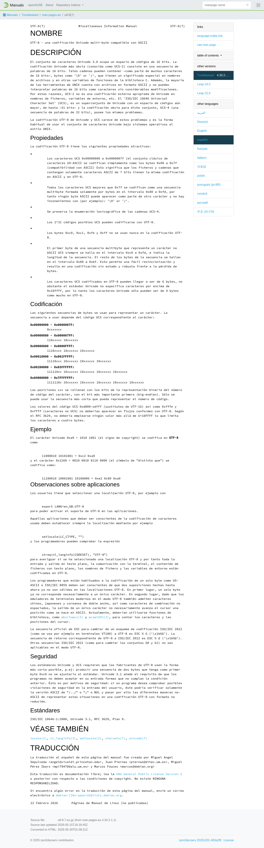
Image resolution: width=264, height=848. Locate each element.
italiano (202, 157)
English (202, 130)
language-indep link (210, 35)
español (202, 139)
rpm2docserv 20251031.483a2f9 (200, 840)
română (202, 193)
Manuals (10, 14)
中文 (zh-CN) (205, 211)
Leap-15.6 (203, 93)
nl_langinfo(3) (63, 738)
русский (202, 202)
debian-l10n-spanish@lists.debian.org (89, 795)
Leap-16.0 (203, 84)
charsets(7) (115, 738)
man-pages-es (51, 14)
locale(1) (38, 738)
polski (201, 175)
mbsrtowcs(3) (72, 617)
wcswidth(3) (99, 617)
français (202, 148)
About (49, 5)
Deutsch (202, 121)
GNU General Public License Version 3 (149, 774)
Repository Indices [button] (68, 5)
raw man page (206, 44)
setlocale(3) (91, 738)
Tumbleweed (29, 14)
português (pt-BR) (209, 184)
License (229, 840)
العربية (201, 112)
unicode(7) (138, 738)
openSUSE (35, 5)
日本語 (201, 166)
